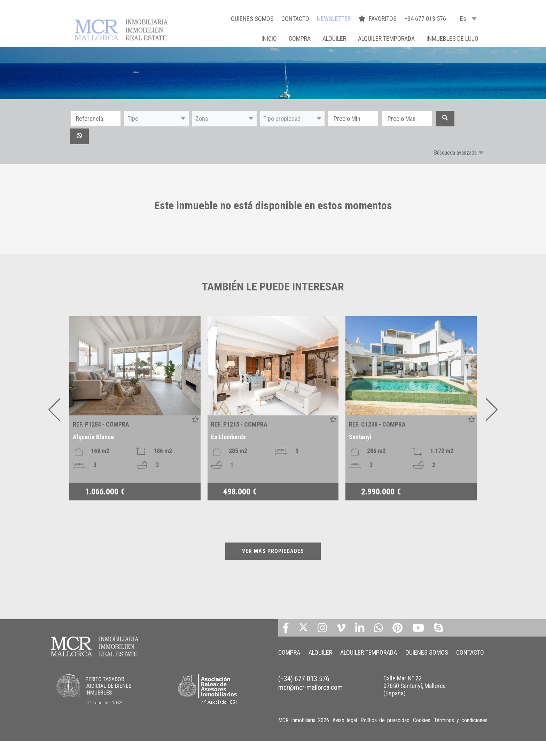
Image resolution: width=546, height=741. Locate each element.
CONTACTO (295, 18)
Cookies (421, 720)
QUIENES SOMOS (252, 18)
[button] (156, 118)
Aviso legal (345, 720)
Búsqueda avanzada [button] (455, 152)
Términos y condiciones (461, 720)
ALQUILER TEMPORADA (386, 38)
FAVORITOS (378, 18)
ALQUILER (334, 38)
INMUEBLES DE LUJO (452, 38)
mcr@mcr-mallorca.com (310, 687)
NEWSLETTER (334, 18)
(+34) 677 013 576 (303, 678)
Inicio (269, 38)
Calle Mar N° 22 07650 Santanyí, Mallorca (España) (414, 685)
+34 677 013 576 (425, 18)
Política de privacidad (385, 720)
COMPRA (300, 38)
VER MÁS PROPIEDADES (273, 551)
